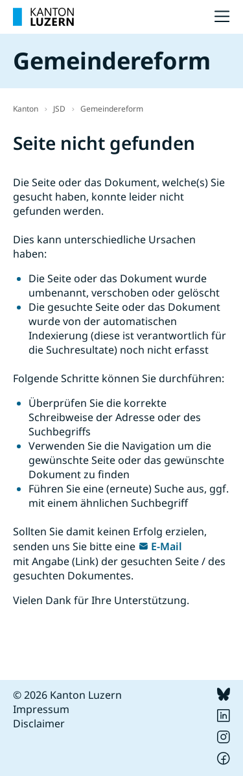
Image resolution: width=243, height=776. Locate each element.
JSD (59, 108)
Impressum (41, 709)
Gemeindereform (111, 108)
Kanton (25, 108)
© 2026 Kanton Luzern (67, 695)
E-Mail (166, 546)
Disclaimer (39, 723)
